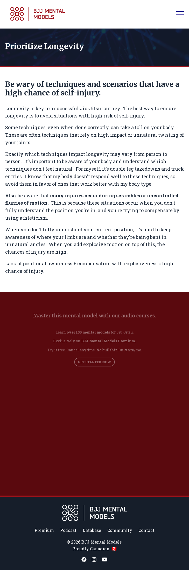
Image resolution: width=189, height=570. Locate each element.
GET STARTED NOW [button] (94, 359)
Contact (146, 530)
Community (119, 530)
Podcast (68, 530)
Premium (44, 530)
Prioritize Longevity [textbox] (44, 46)
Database (92, 530)
